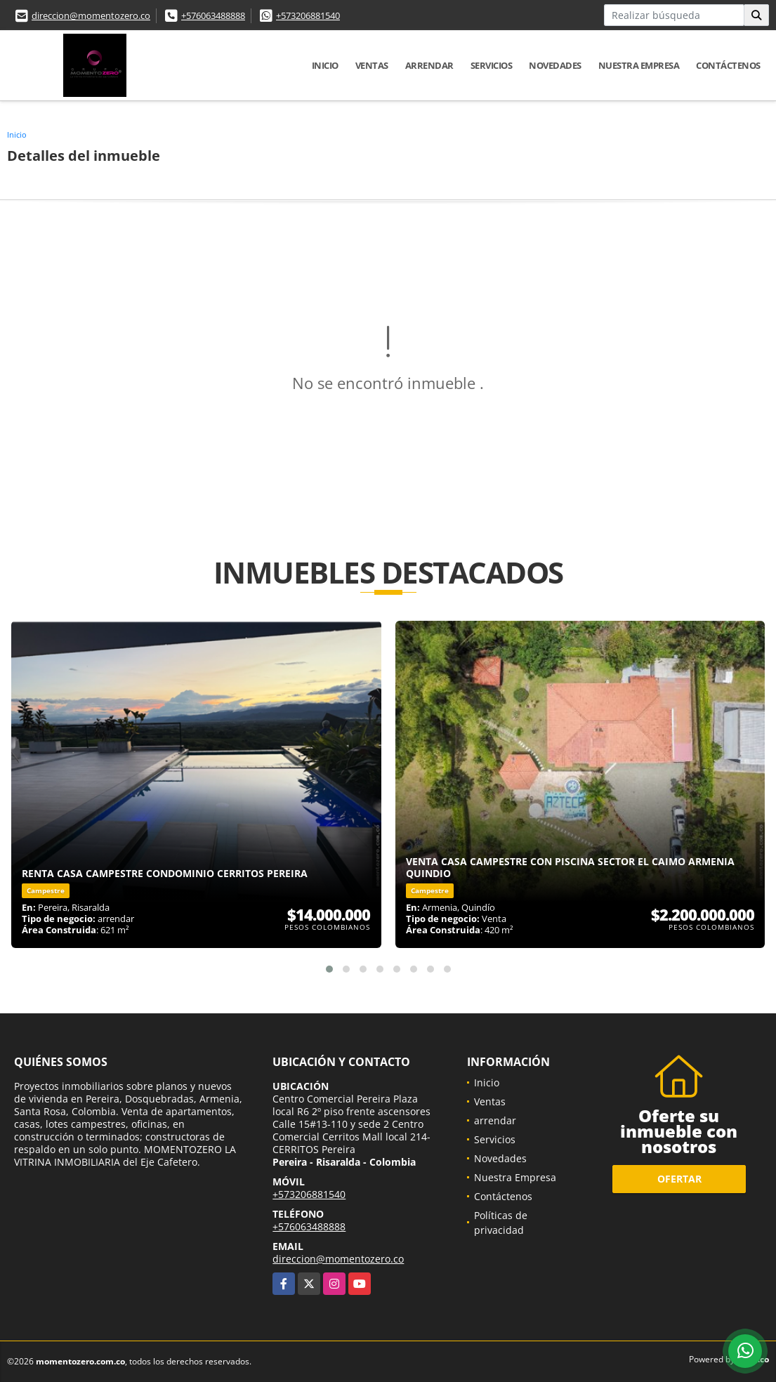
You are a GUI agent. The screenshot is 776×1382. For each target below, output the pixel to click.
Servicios (492, 65)
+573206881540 (308, 15)
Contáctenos (728, 65)
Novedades (555, 65)
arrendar (429, 65)
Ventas (371, 65)
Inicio (325, 65)
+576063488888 (213, 15)
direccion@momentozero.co (91, 15)
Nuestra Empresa (639, 65)
